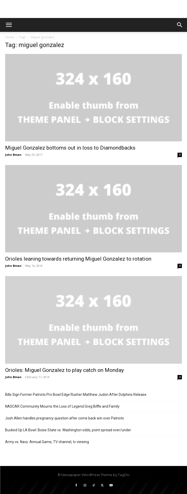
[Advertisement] (94, 9)
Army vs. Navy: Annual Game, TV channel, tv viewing (47, 442)
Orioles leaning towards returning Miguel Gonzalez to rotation (78, 259)
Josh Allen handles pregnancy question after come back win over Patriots (64, 418)
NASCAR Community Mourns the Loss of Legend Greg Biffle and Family (62, 406)
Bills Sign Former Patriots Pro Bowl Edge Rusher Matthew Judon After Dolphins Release (75, 394)
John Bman (13, 155)
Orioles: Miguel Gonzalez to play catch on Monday (64, 370)
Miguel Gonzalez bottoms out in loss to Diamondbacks (70, 148)
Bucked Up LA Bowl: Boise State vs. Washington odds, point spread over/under (68, 430)
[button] (9, 25)
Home (9, 37)
